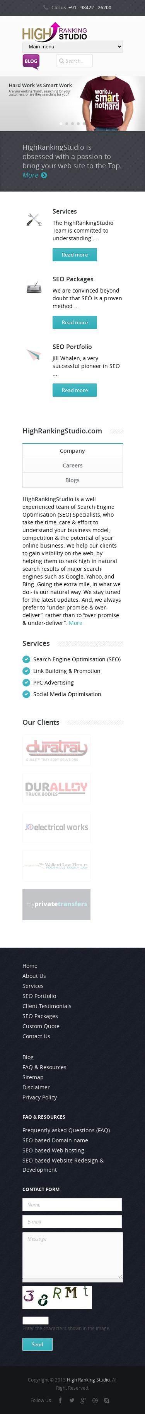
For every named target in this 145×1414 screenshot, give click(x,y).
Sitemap (33, 1077)
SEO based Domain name (55, 1140)
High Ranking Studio (88, 1380)
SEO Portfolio (72, 346)
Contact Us (36, 1036)
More (34, 175)
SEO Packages (73, 279)
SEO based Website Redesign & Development (63, 1165)
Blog (28, 1057)
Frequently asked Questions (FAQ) (66, 1130)
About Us (34, 975)
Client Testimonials (47, 1006)
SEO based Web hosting (53, 1150)
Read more (75, 254)
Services (65, 211)
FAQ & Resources (44, 1067)
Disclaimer (36, 1087)
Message (72, 1255)
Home (30, 965)
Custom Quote (41, 1026)
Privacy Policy (39, 1097)
